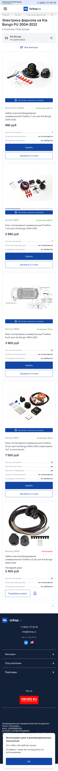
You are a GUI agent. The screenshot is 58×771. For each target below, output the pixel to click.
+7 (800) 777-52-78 (46, 2)
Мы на (29, 691)
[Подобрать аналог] (17, 593)
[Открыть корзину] (51, 8)
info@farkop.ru (29, 631)
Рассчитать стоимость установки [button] (29, 100)
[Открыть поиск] (13, 8)
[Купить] (29, 147)
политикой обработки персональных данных (24, 753)
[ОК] (29, 761)
